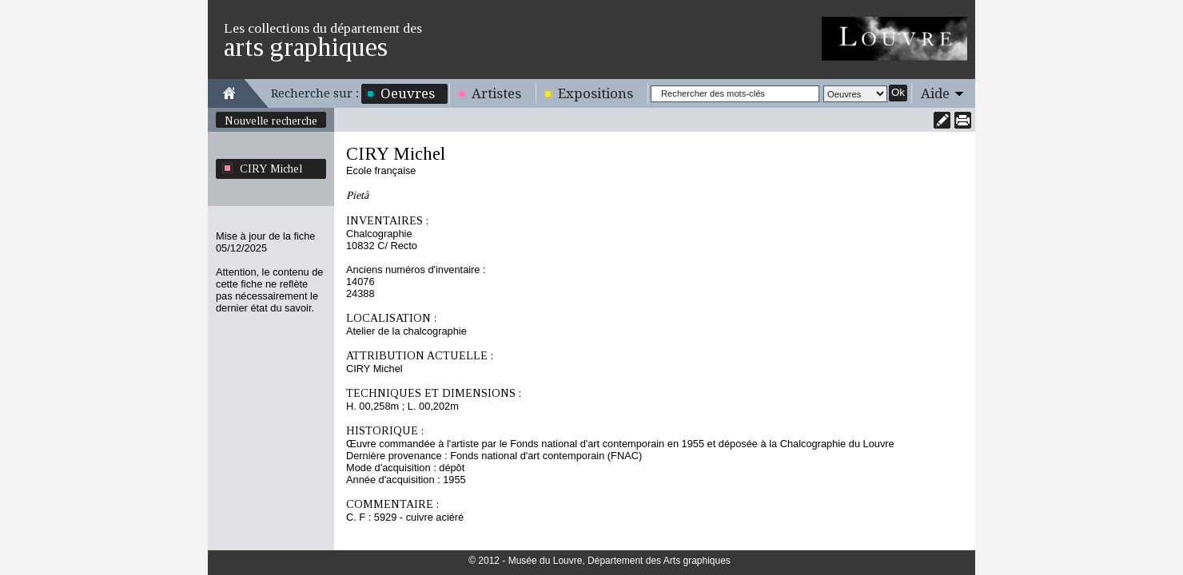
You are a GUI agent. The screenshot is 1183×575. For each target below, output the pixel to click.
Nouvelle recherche (271, 120)
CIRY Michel (271, 168)
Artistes (496, 93)
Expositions (595, 93)
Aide (935, 93)
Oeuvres (407, 93)
